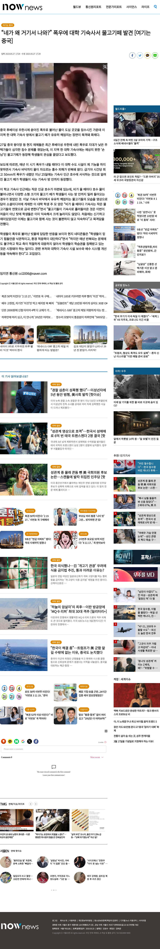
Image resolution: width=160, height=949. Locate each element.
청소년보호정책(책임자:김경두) (106, 920)
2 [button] (53, 890)
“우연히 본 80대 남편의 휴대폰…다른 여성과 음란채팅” (50, 836)
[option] (51, 825)
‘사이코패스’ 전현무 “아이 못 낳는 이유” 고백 (97, 863)
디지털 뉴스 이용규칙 (128, 920)
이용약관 (72, 920)
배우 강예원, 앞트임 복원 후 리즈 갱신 (97, 877)
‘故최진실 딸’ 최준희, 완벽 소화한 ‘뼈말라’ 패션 (22, 863)
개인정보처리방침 (85, 920)
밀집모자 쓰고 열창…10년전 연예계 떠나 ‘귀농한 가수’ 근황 (22, 879)
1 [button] (51, 890)
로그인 (54, 920)
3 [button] (56, 890)
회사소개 (63, 920)
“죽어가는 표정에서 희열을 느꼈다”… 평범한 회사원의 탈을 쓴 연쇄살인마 (86, 836)
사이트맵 (142, 920)
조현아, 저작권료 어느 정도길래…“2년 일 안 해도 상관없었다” (60, 879)
